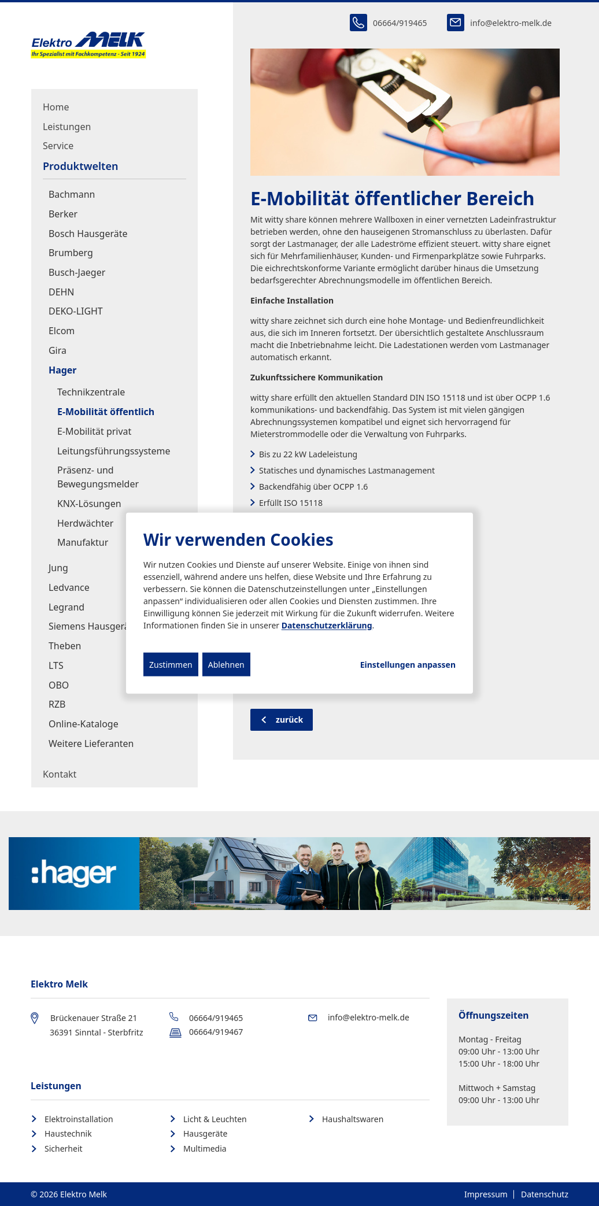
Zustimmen (171, 664)
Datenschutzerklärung (327, 624)
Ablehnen (226, 664)
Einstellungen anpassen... (408, 664)
